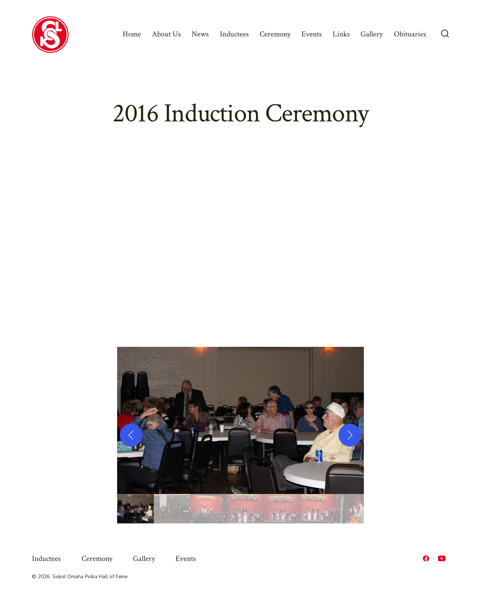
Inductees (234, 34)
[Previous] (131, 435)
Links (341, 34)
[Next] (350, 435)
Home (132, 34)
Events (311, 34)
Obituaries (410, 34)
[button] (240, 420)
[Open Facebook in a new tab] (426, 558)
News (200, 34)
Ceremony (275, 34)
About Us (166, 34)
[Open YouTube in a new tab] (441, 558)
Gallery (372, 34)
